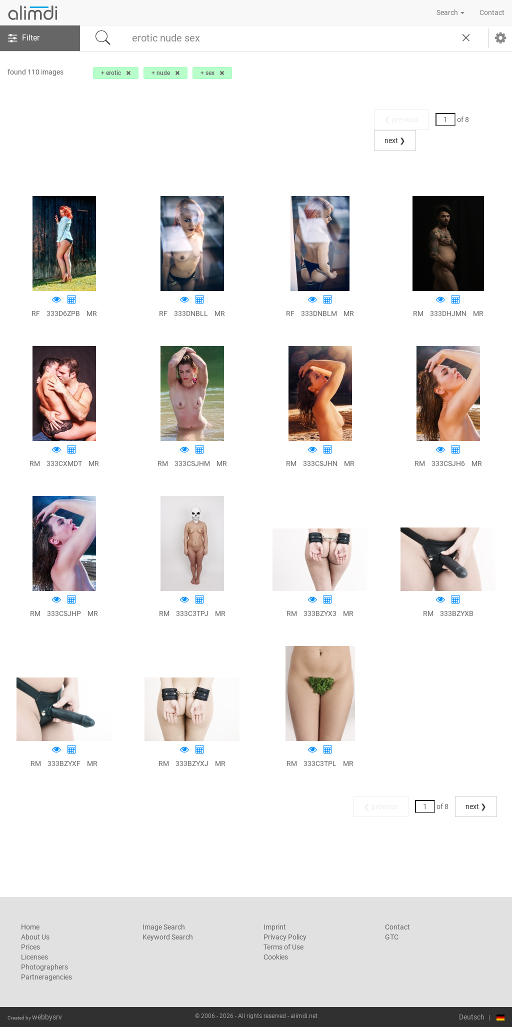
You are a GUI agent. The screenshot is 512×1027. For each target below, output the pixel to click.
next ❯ (395, 140)
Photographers (44, 967)
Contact (492, 12)
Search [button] (450, 12)
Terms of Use (284, 947)
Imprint (275, 927)
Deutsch (471, 1017)
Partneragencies (46, 977)
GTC (391, 937)
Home (30, 927)
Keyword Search (167, 937)
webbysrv (47, 1017)
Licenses (34, 957)
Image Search (163, 927)
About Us (35, 937)
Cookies (276, 957)
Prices (30, 947)
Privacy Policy (285, 937)
